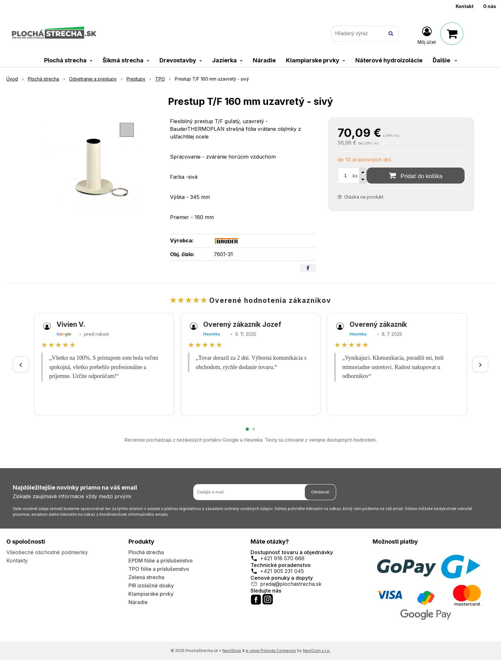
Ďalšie (445, 60)
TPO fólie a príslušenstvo (158, 569)
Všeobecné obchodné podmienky (47, 552)
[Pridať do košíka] (415, 176)
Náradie (138, 602)
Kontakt (465, 6)
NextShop (231, 650)
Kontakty (17, 560)
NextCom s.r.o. (316, 650)
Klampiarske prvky (150, 594)
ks (355, 175)
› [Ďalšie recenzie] (480, 364)
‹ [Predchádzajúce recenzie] (20, 364)
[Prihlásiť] (427, 34)
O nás (489, 6)
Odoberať (320, 492)
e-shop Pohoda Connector (271, 650)
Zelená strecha (146, 577)
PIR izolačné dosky (151, 585)
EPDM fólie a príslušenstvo (160, 560)
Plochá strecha (146, 552)
